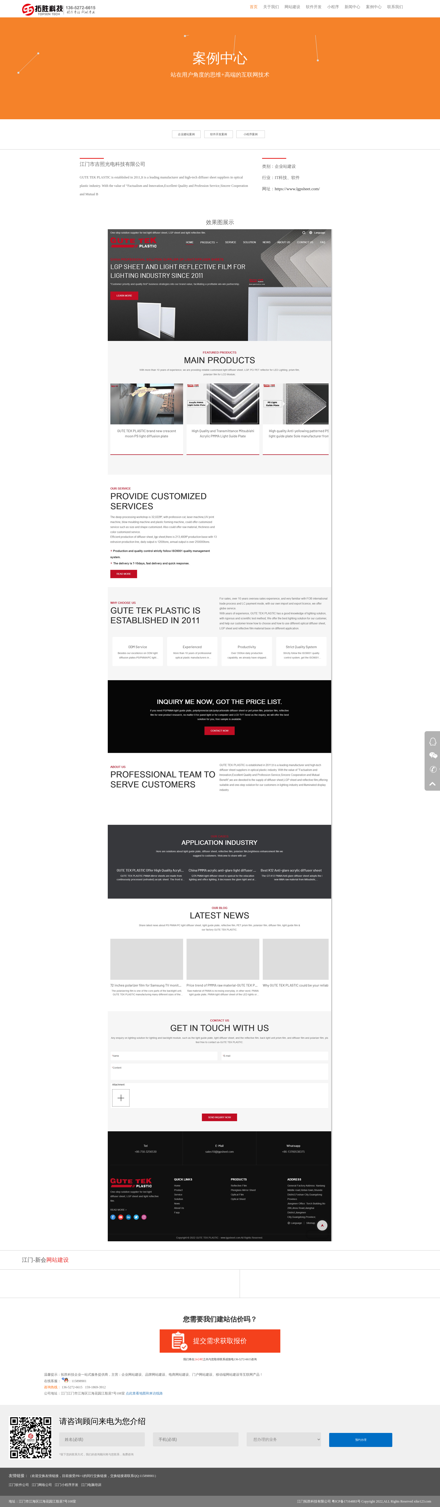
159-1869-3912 (95, 1387)
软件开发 (314, 7)
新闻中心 (352, 7)
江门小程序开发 (66, 1485)
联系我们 (395, 7)
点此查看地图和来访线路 (144, 1393)
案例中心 (374, 7)
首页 (254, 7)
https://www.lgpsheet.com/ (297, 189)
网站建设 (292, 7)
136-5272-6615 (72, 1387)
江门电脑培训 (91, 1485)
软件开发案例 (218, 134)
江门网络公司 (42, 1485)
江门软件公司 (19, 1485)
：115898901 (74, 1381)
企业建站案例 (186, 134)
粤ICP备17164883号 (346, 1501)
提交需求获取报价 (209, 1341)
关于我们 (271, 7)
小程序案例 (251, 134)
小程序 (333, 7)
